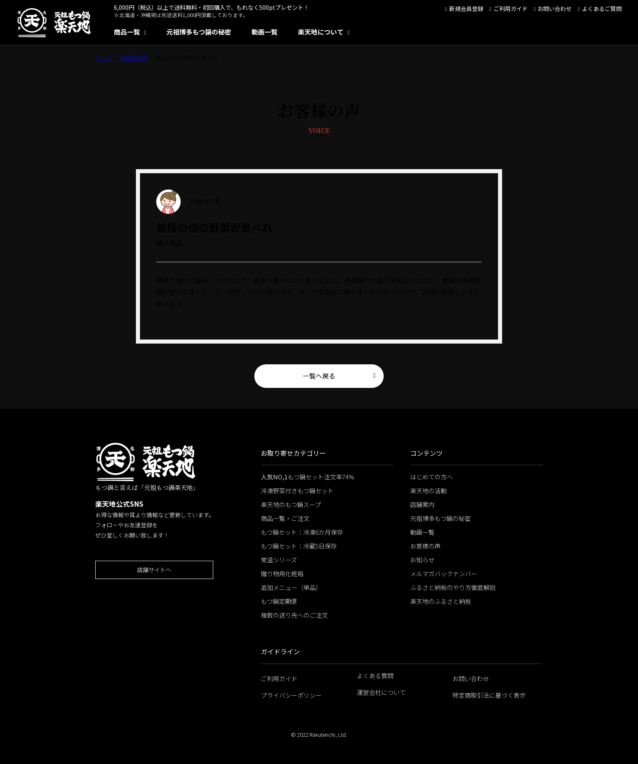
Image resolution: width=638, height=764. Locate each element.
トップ (103, 58)
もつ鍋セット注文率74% (307, 476)
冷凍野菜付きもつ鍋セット (297, 490)
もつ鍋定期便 (279, 601)
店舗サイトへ (154, 570)
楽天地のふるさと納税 (440, 601)
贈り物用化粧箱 (282, 573)
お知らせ (422, 559)
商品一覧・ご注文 (285, 518)
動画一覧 (264, 32)
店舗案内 (422, 504)
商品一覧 (127, 32)
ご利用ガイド (511, 8)
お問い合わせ (554, 8)
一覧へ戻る (319, 376)
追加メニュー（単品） (291, 587)
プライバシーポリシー (291, 695)
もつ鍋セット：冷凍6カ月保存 (302, 532)
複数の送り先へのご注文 (294, 615)
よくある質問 (375, 675)
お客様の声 (134, 58)
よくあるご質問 (602, 8)
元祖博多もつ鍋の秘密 (198, 32)
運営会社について (381, 692)
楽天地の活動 (428, 490)
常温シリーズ (279, 559)
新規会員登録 (466, 8)
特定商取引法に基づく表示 (489, 695)
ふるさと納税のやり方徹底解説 (453, 587)
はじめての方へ (431, 476)
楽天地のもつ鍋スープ (291, 504)
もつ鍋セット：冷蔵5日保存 (299, 546)
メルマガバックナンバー (443, 573)
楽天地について (320, 32)
